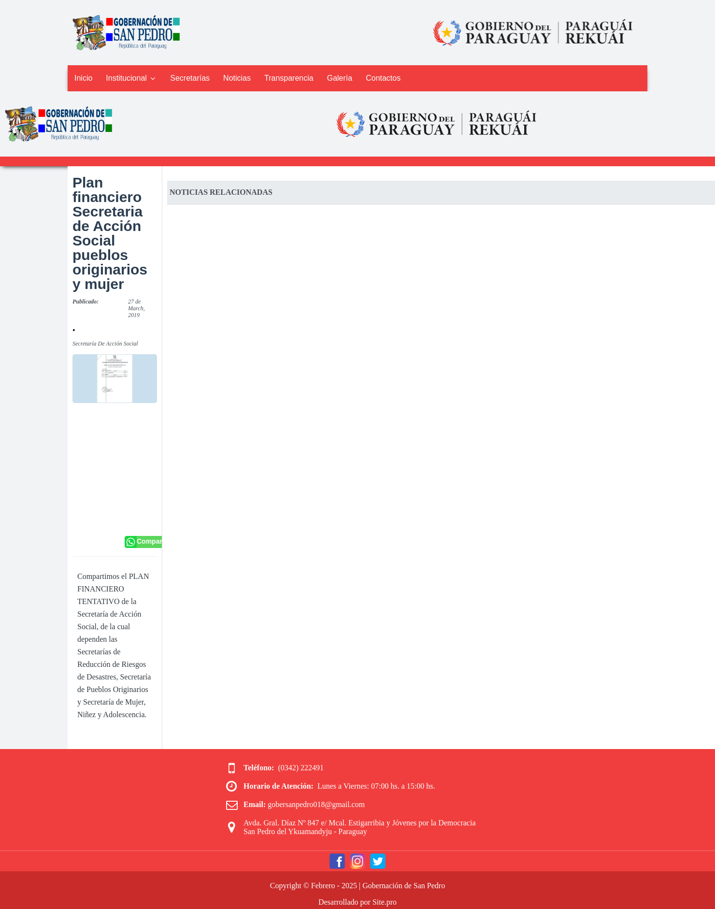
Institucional (131, 78)
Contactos (383, 78)
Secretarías (190, 78)
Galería (339, 78)
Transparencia (289, 78)
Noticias (237, 78)
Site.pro (384, 902)
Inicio (83, 78)
